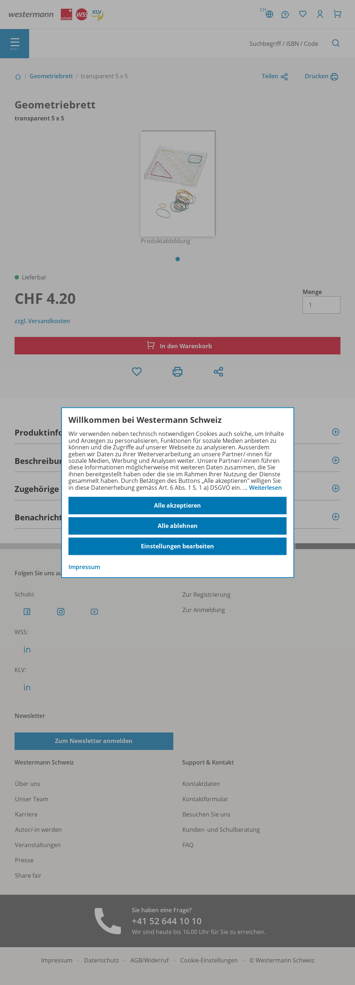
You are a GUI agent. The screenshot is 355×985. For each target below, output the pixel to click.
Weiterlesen (265, 488)
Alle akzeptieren (177, 505)
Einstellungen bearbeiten (177, 546)
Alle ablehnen (178, 526)
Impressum (84, 567)
